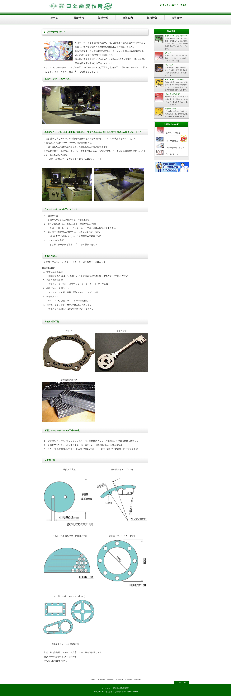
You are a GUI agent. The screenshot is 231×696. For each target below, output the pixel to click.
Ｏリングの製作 (168, 130)
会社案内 (128, 17)
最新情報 (79, 17)
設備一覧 (103, 17)
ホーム (54, 17)
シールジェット (168, 152)
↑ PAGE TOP (182, 682)
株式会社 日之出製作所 (114, 692)
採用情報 (152, 17)
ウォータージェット (170, 146)
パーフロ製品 (171, 138)
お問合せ (176, 17)
